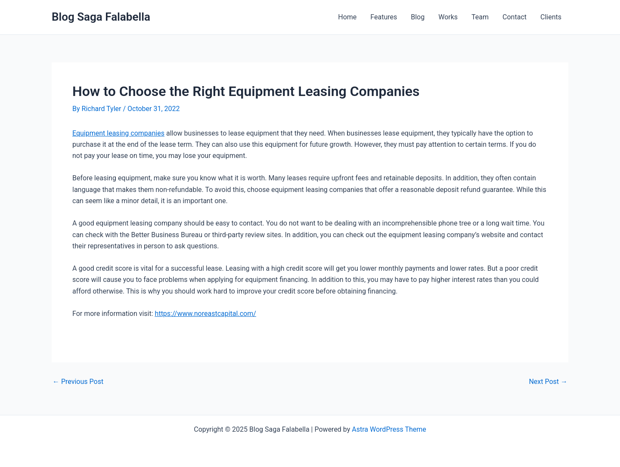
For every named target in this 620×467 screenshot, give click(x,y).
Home (347, 17)
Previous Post (78, 381)
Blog (418, 17)
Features (383, 17)
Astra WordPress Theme (389, 429)
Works (448, 17)
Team (480, 17)
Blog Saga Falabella (101, 16)
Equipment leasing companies (118, 133)
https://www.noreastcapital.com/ (205, 313)
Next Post (548, 381)
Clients (550, 17)
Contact (514, 17)
